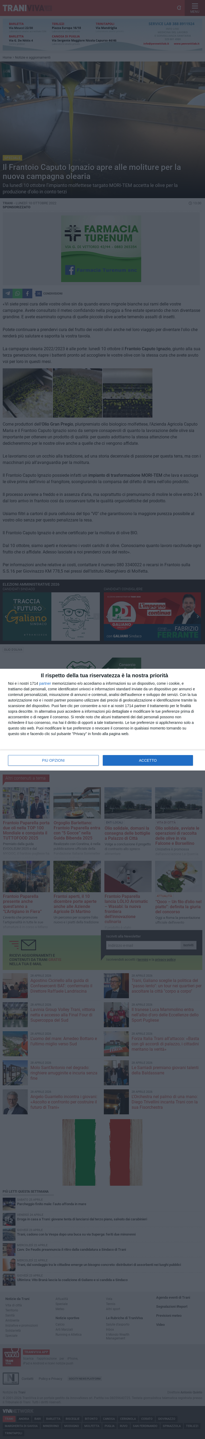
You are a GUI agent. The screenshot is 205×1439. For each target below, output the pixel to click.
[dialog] (102, 720)
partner (45, 683)
